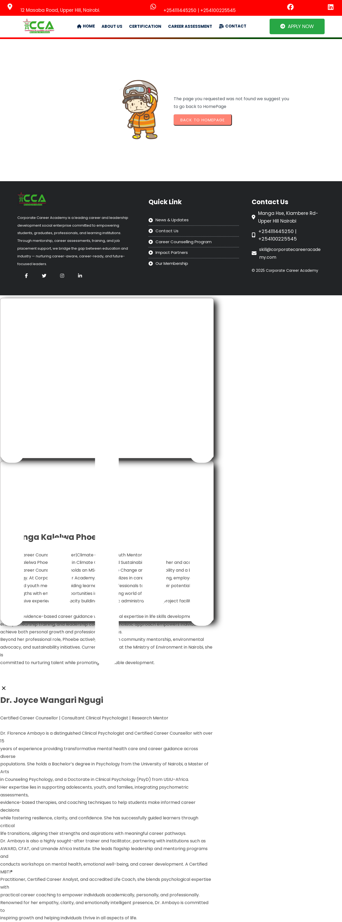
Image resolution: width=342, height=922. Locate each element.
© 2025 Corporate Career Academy (285, 270)
